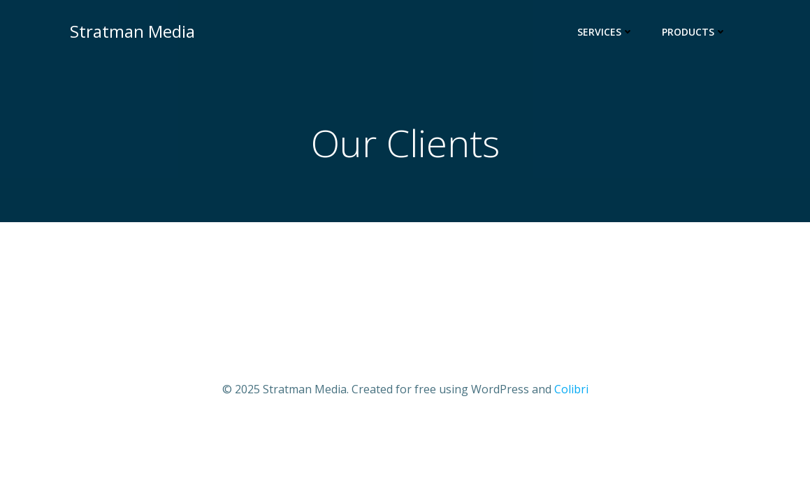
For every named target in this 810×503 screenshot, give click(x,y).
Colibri (571, 389)
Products (694, 31)
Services (605, 31)
